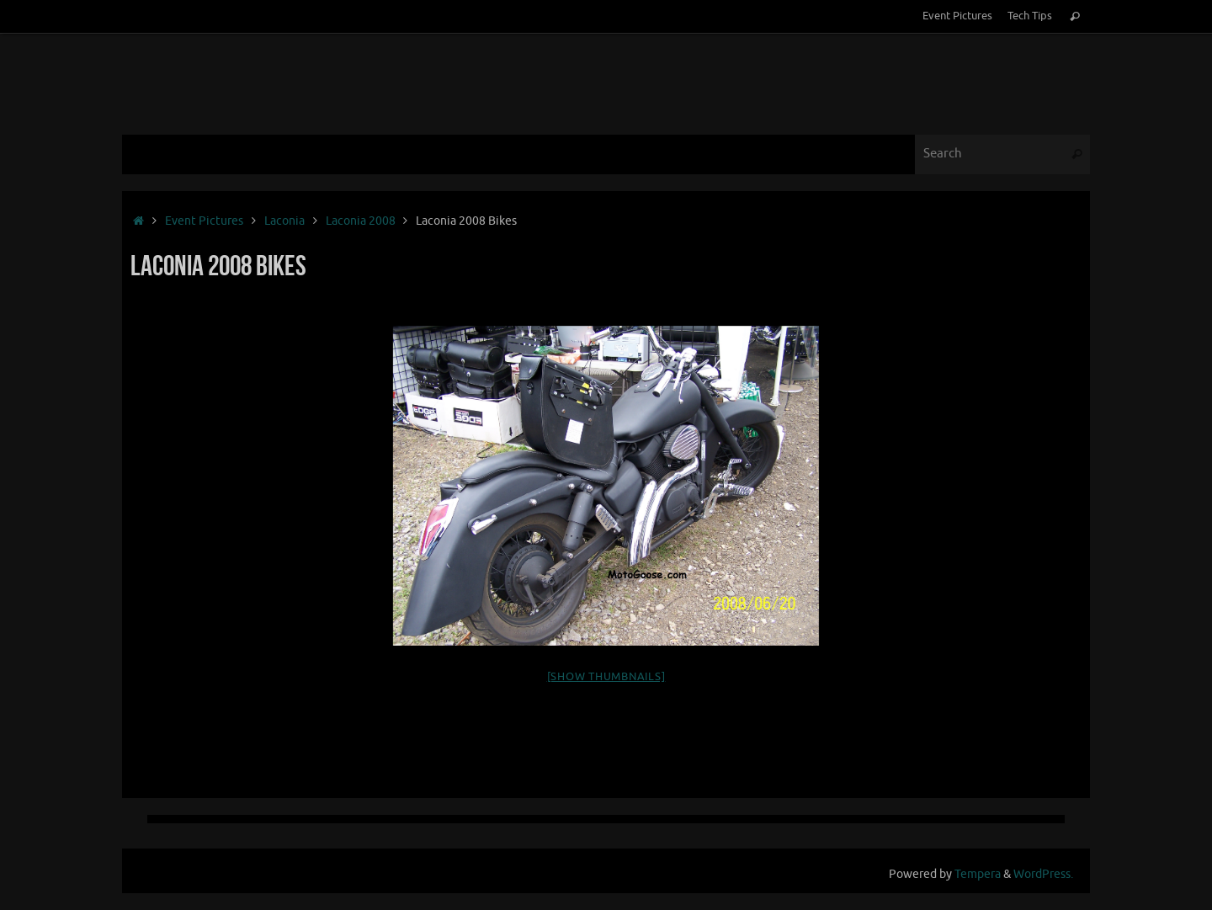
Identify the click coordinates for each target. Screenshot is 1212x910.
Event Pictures (957, 16)
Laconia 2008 (361, 221)
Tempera (977, 874)
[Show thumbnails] (606, 676)
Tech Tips (1029, 16)
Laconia (284, 221)
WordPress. (1043, 874)
